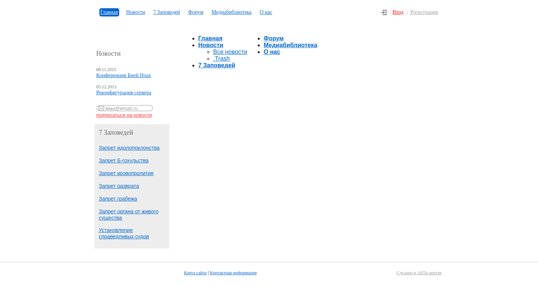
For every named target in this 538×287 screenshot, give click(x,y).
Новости (135, 12)
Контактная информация (233, 272)
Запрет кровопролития (126, 173)
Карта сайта (195, 272)
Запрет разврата (119, 186)
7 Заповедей (166, 12)
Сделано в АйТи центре (419, 272)
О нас (266, 12)
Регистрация (424, 12)
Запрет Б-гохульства (124, 161)
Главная (109, 12)
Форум (196, 12)
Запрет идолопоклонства (129, 148)
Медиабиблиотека (231, 12)
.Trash (221, 58)
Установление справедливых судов (124, 233)
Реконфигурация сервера (123, 92)
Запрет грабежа (118, 199)
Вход (398, 12)
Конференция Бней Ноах (123, 75)
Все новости (230, 52)
